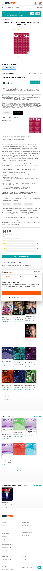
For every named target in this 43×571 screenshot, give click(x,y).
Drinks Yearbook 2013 (18, 457)
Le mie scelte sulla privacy (7, 552)
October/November (30, 340)
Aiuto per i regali (25, 535)
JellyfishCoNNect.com (27, 567)
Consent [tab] (7, 276)
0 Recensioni (26, 29)
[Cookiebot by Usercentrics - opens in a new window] (34, 272)
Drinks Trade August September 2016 (18, 362)
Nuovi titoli (4, 525)
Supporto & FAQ (25, 522)
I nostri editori (5, 536)
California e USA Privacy (7, 544)
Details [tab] (22, 276)
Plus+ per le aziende (6, 539)
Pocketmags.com (25, 562)
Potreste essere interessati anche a (16, 485)
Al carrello (7, 321)
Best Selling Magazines (7, 528)
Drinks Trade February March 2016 (18, 385)
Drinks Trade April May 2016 (7, 385)
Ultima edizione (6, 19)
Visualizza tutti (37, 416)
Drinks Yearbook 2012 (30, 457)
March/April (16, 317)
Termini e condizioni (6, 547)
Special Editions (8, 416)
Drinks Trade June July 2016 (30, 362)
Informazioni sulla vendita (7, 569)
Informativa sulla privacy (7, 541)
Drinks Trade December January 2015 (30, 385)
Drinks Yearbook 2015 (7, 361)
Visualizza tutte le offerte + (21, 99)
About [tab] (35, 276)
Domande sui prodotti (6, 559)
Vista (3, 321)
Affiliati (3, 562)
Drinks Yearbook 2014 (18, 432)
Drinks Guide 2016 (6, 434)
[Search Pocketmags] (3, 8)
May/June (4, 317)
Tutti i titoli (4, 522)
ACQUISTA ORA (35, 82)
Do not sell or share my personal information (21, 297)
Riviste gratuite (5, 530)
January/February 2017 (30, 316)
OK (21, 293)
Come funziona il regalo (27, 532)
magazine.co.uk (25, 564)
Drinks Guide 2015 (30, 436)
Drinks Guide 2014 (6, 460)
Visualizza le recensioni (21, 256)
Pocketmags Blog (5, 533)
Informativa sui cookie (6, 550)
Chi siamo (24, 559)
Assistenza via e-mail (26, 525)
